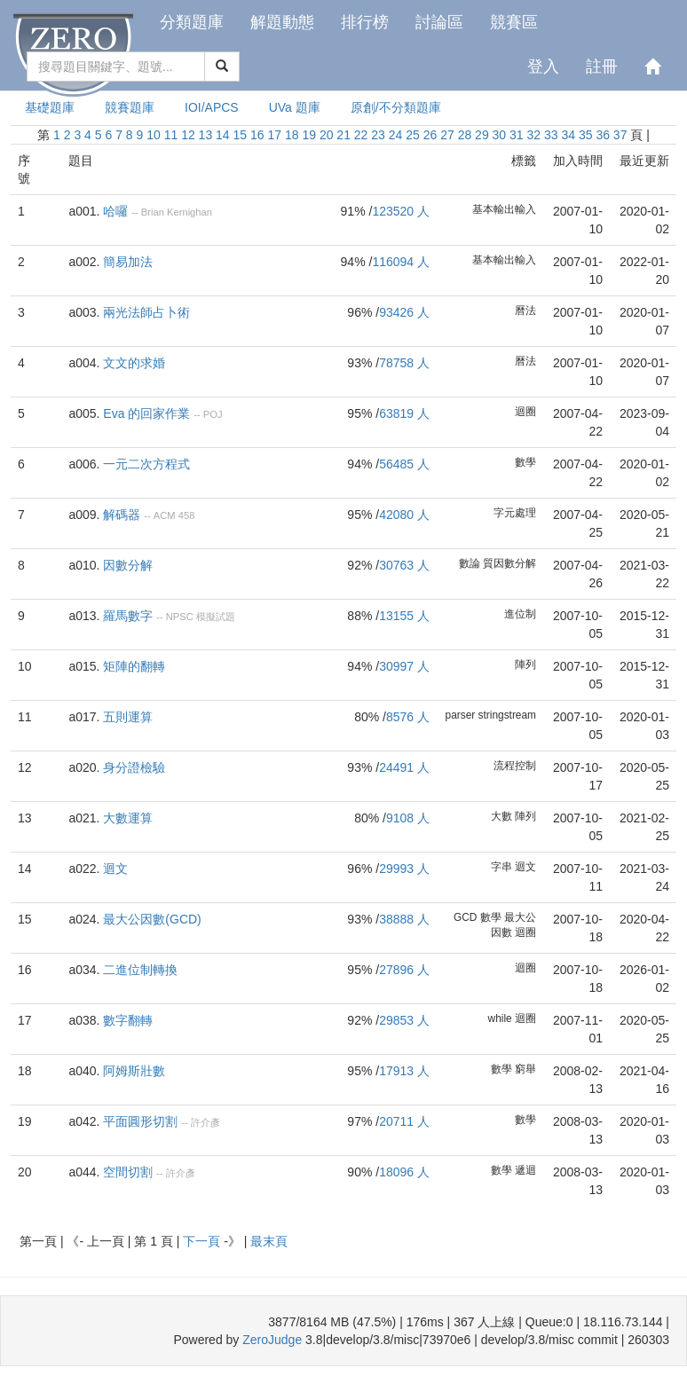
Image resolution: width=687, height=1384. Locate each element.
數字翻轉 (128, 1020)
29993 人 (404, 868)
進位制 (520, 614)
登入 (543, 66)
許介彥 (205, 1122)
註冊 (602, 66)
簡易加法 (128, 262)
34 (568, 135)
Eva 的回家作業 (146, 413)
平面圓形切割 (140, 1121)
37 (620, 135)
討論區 (439, 22)
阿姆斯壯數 (134, 1071)
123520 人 (401, 211)
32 (534, 135)
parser (461, 715)
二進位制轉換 (140, 970)
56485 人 (404, 464)
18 (292, 135)
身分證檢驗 (134, 767)
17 (274, 135)
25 (413, 135)
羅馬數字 (128, 616)
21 (343, 135)
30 (500, 135)
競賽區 (514, 22)
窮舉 (525, 1069)
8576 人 (408, 717)
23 (378, 135)
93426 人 (404, 312)
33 (551, 135)
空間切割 (128, 1172)
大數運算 (128, 818)
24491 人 (404, 767)
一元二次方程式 (146, 464)
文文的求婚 (134, 363)
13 (206, 135)
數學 (525, 462)
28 (465, 135)
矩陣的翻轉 (134, 666)
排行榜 (365, 22)
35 (586, 135)
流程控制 (515, 765)
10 (153, 135)
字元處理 (515, 513)
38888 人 (404, 919)
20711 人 (404, 1121)
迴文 (115, 868)
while (500, 1018)
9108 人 (408, 818)
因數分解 (128, 565)
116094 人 (401, 262)
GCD (465, 917)
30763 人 (404, 565)
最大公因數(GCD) (152, 919)
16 (257, 135)
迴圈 (525, 411)
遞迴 (525, 1170)
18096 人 (404, 1172)
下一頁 (203, 1241)
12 (188, 135)
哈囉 (115, 211)
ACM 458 (174, 515)
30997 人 (404, 666)
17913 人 (404, 1071)
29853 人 (404, 1020)
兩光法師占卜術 (146, 312)
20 (327, 135)
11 (171, 135)
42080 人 (404, 514)
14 (223, 135)
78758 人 (404, 363)
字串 (501, 867)
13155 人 (404, 616)
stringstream (507, 715)
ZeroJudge (272, 1340)
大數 (501, 816)
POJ (213, 414)
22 (361, 135)
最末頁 (269, 1241)
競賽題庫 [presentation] (129, 107)
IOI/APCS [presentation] (212, 107)
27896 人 (404, 970)
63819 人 (404, 413)
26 (430, 135)
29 (482, 135)
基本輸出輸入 (504, 209)
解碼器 (121, 514)
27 (447, 135)
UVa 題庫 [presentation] (294, 107)
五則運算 (128, 717)
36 (603, 135)
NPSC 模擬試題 (200, 616)
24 (396, 135)
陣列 (525, 664)
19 (309, 135)
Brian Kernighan (176, 212)
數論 (469, 563)
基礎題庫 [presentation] (50, 107)
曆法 (525, 310)
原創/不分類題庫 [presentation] (396, 107)
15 (240, 135)
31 (516, 135)
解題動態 (282, 22)
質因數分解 (509, 563)
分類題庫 (192, 22)
